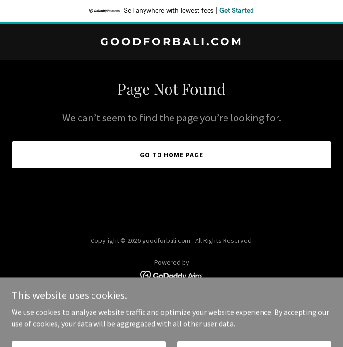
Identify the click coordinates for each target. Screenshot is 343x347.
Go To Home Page (172, 154)
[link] (171, 42)
